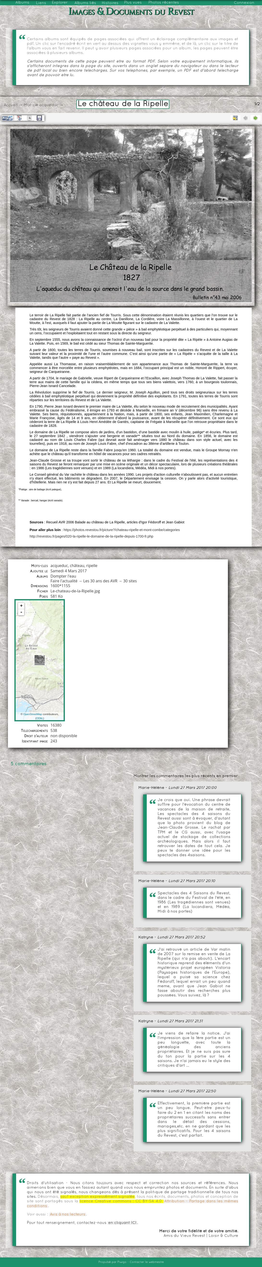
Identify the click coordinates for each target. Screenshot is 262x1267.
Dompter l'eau (63, 576)
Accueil (11, 105)
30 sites (130, 581)
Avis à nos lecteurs (67, 1214)
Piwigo (122, 1262)
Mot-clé (31, 105)
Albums (22, 2)
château (77, 565)
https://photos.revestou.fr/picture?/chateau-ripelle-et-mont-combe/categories (122, 530)
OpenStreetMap (32, 714)
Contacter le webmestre (147, 1262)
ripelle (91, 565)
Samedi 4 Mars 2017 (68, 570)
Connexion (244, 3)
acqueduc (49, 105)
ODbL (39, 718)
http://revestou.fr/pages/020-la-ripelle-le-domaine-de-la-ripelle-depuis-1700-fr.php (91, 536)
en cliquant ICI (122, 1223)
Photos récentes (163, 2)
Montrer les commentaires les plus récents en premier (186, 776)
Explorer (60, 2)
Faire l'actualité (63, 581)
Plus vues (133, 2)
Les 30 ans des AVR (100, 581)
